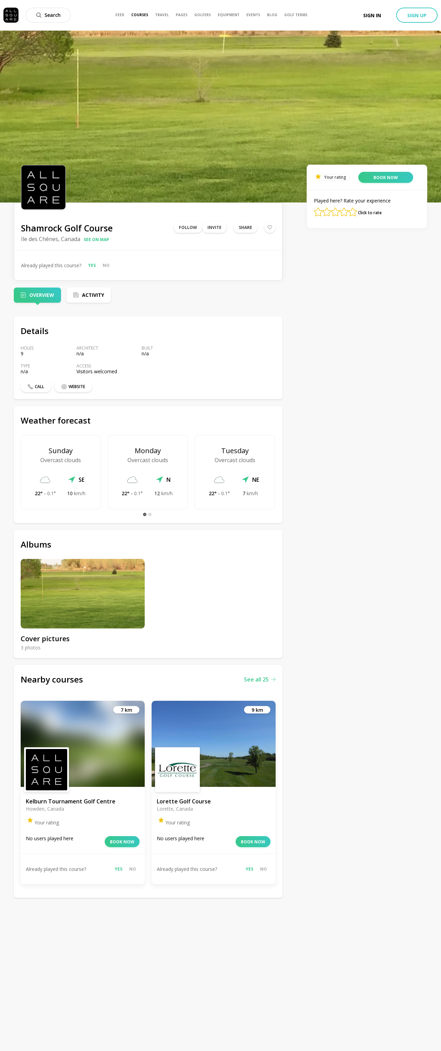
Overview (41, 295)
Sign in (372, 15)
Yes (92, 265)
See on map (96, 239)
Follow (188, 227)
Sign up (417, 15)
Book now (122, 842)
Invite (214, 227)
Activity (93, 295)
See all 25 (260, 679)
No (106, 265)
